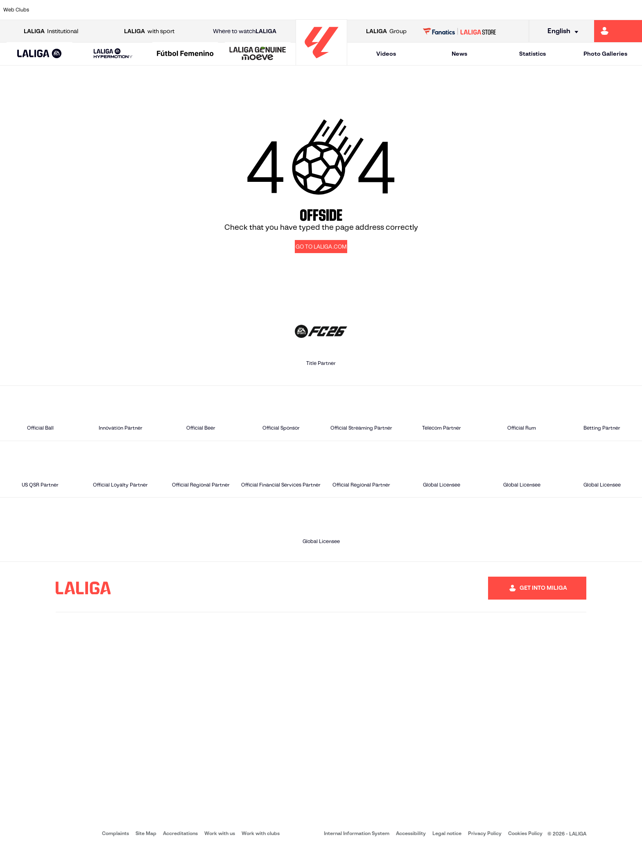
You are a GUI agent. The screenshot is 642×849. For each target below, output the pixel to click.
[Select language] (560, 31)
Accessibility (411, 833)
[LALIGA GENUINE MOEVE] (257, 54)
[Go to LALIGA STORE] (459, 31)
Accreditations (180, 833)
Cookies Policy (525, 833)
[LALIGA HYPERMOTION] (113, 53)
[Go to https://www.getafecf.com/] (236, 10)
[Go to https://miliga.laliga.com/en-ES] (618, 31)
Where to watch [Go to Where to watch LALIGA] (244, 31)
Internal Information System (356, 833)
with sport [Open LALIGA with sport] (149, 31)
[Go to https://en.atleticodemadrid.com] (84, 10)
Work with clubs (261, 833)
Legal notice (446, 833)
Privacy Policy (485, 833)
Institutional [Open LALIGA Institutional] (51, 31)
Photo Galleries (605, 53)
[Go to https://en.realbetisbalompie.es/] (449, 10)
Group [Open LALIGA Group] (386, 31)
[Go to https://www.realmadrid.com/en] (480, 10)
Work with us (219, 833)
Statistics (532, 53)
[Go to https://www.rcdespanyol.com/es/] (388, 10)
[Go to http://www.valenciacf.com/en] (602, 10)
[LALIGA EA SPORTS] (39, 54)
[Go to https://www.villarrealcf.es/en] (632, 10)
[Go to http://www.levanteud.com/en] (297, 10)
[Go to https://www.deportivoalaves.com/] (145, 10)
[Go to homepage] (321, 61)
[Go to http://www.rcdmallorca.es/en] (419, 10)
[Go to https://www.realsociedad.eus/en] (541, 10)
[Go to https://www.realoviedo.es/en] (510, 10)
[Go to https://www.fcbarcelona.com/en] (206, 10)
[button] (39, 54)
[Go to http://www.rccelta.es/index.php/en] (358, 10)
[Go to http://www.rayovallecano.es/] (327, 10)
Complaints (115, 833)
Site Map (146, 833)
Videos (386, 53)
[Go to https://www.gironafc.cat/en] (267, 10)
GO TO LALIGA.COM (321, 247)
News (459, 53)
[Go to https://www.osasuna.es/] (114, 10)
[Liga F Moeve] (185, 54)
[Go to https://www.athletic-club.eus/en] (53, 10)
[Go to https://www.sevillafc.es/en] (571, 10)
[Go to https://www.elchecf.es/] (175, 10)
